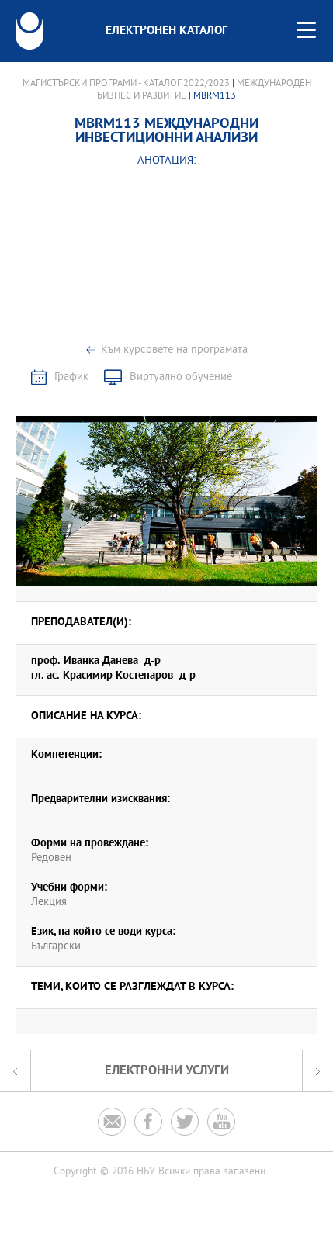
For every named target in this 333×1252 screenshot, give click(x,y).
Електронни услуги (167, 1071)
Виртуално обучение (181, 377)
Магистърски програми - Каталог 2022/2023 (126, 84)
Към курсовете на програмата (174, 350)
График (71, 377)
